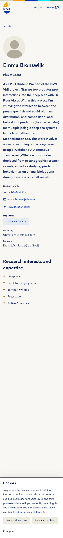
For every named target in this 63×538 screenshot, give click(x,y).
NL (41, 7)
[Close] (57, 482)
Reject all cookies (44, 520)
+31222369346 (14, 192)
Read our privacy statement (28, 512)
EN (35, 7)
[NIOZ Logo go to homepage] (7, 8)
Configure (8, 531)
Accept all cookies (16, 520)
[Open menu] (53, 7)
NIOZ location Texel (16, 207)
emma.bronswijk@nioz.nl (19, 199)
